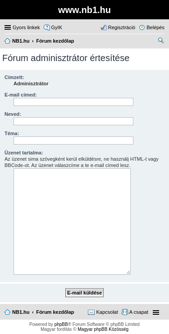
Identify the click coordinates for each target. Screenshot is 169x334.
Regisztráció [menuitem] (122, 27)
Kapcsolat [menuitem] (107, 312)
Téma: (12, 133)
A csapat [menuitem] (138, 312)
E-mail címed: (21, 94)
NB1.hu (21, 312)
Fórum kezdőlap (55, 312)
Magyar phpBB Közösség (103, 329)
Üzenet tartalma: (24, 152)
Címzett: (14, 77)
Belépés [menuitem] (155, 27)
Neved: (13, 114)
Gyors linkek (26, 27)
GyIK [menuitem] (56, 27)
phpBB (61, 324)
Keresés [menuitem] (160, 41)
